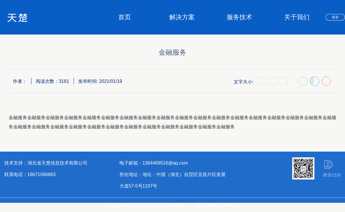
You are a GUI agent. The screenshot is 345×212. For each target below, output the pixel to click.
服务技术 (239, 17)
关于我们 (297, 17)
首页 (124, 17)
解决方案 (182, 17)
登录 (335, 17)
